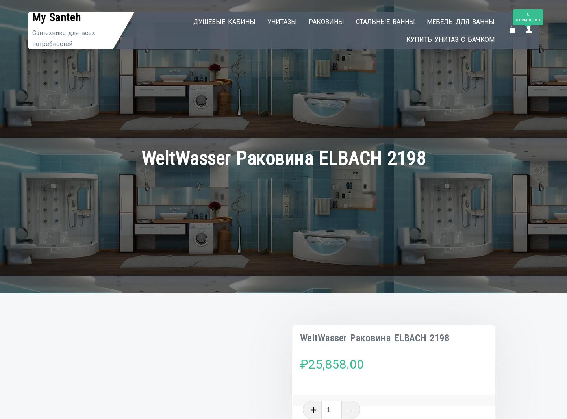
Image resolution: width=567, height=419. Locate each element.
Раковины (326, 22)
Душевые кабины (224, 22)
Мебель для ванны (461, 22)
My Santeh (56, 17)
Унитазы (282, 22)
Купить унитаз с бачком (450, 39)
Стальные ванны (385, 22)
